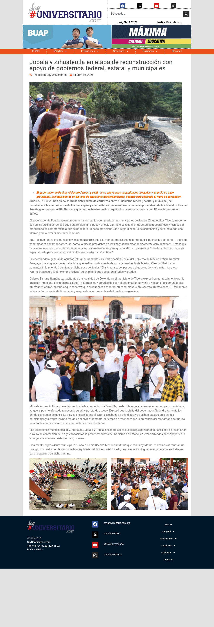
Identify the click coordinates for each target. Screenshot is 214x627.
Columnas (150, 51)
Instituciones (90, 51)
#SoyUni (60, 51)
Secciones (121, 51)
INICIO (36, 50)
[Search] (186, 14)
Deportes (177, 50)
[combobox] (145, 14)
